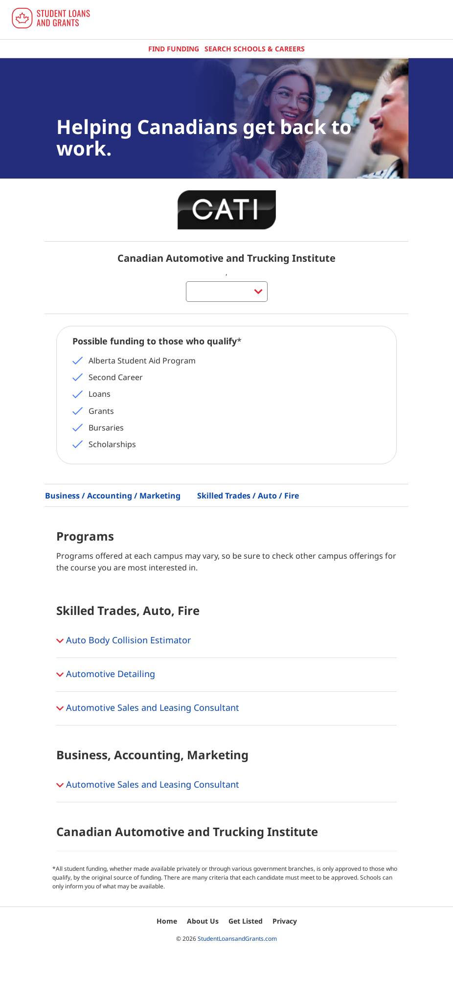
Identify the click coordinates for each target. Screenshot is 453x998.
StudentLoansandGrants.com (237, 938)
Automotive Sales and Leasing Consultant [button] (147, 708)
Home (167, 921)
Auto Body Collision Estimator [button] (123, 641)
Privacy (284, 921)
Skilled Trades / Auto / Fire (248, 495)
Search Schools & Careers (254, 48)
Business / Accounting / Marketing (113, 495)
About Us (203, 921)
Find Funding (173, 48)
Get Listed (245, 921)
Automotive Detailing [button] (105, 674)
